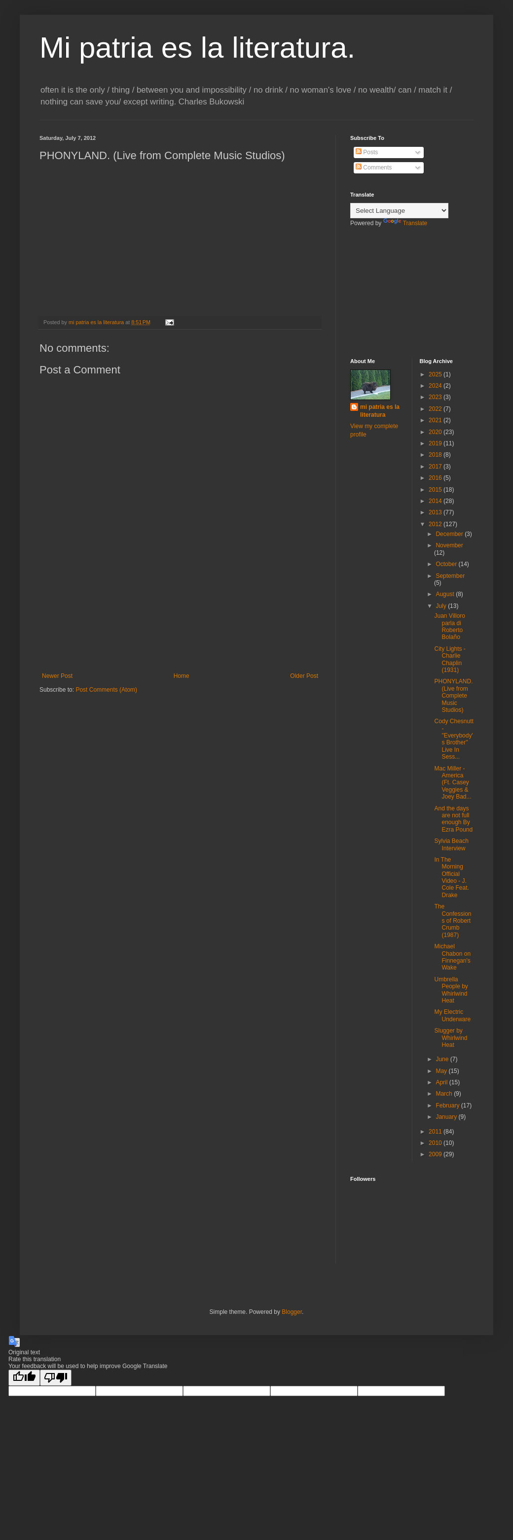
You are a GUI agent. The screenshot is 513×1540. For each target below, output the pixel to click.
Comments (374, 167)
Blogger (292, 1311)
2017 (436, 466)
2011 (436, 1131)
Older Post (304, 675)
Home (181, 675)
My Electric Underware (452, 1015)
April (442, 1082)
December (450, 534)
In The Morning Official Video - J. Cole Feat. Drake (451, 877)
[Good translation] (24, 1378)
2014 (436, 501)
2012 (436, 524)
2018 (436, 454)
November (449, 545)
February (448, 1105)
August (446, 594)
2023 (436, 397)
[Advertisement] (180, 629)
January (447, 1116)
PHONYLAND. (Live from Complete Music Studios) (453, 695)
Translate (405, 223)
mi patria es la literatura (380, 411)
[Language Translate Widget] (399, 210)
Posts (367, 152)
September (450, 575)
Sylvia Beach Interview (451, 844)
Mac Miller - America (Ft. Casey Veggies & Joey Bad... (452, 783)
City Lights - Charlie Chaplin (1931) (449, 659)
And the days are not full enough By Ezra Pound (453, 819)
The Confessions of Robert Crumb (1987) (452, 920)
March (445, 1093)
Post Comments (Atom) (106, 689)
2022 (436, 408)
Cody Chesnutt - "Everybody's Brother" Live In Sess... (453, 739)
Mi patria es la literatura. (197, 47)
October (447, 564)
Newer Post (57, 675)
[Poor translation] (56, 1378)
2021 (436, 420)
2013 (436, 512)
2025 (436, 374)
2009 (436, 1154)
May (442, 1071)
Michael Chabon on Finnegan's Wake (452, 957)
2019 (436, 443)
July (442, 606)
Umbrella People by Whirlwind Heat (451, 990)
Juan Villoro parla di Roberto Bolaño (449, 626)
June (443, 1059)
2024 (436, 385)
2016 (436, 477)
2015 (436, 489)
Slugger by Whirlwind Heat (450, 1037)
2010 (436, 1142)
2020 (436, 432)
